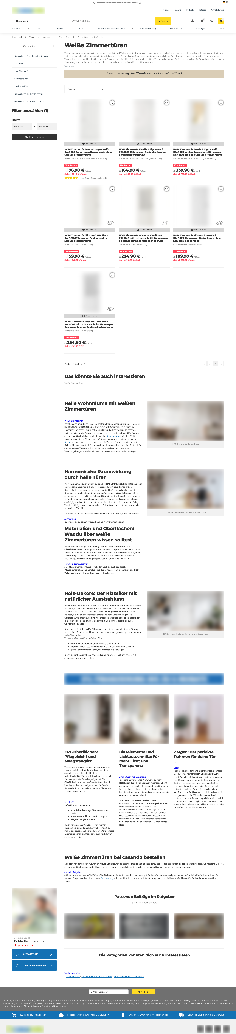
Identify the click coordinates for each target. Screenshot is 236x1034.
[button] (163, 21)
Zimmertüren (70, 519)
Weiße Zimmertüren (73, 421)
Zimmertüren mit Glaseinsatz (132, 777)
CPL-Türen (69, 802)
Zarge (176, 768)
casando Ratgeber (72, 872)
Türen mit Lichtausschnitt (76, 564)
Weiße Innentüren (72, 973)
